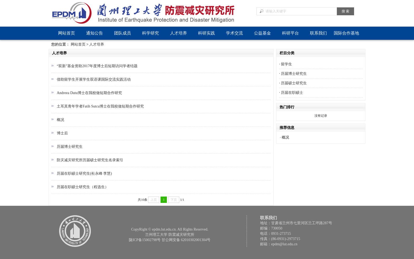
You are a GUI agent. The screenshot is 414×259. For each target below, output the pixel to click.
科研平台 (290, 33)
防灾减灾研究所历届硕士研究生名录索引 (90, 160)
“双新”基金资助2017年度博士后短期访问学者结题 (97, 66)
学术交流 (234, 33)
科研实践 (206, 33)
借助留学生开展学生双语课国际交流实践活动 (94, 79)
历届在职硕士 (292, 93)
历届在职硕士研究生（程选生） (83, 187)
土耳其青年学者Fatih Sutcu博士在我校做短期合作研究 (100, 106)
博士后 (62, 133)
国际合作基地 (346, 33)
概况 (60, 120)
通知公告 (94, 33)
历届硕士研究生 (294, 83)
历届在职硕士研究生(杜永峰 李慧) (84, 173)
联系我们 (318, 33)
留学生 (286, 64)
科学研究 (150, 33)
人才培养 (178, 33)
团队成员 (122, 33)
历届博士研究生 (70, 147)
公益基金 (262, 33)
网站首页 (66, 33)
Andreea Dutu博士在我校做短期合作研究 (89, 93)
